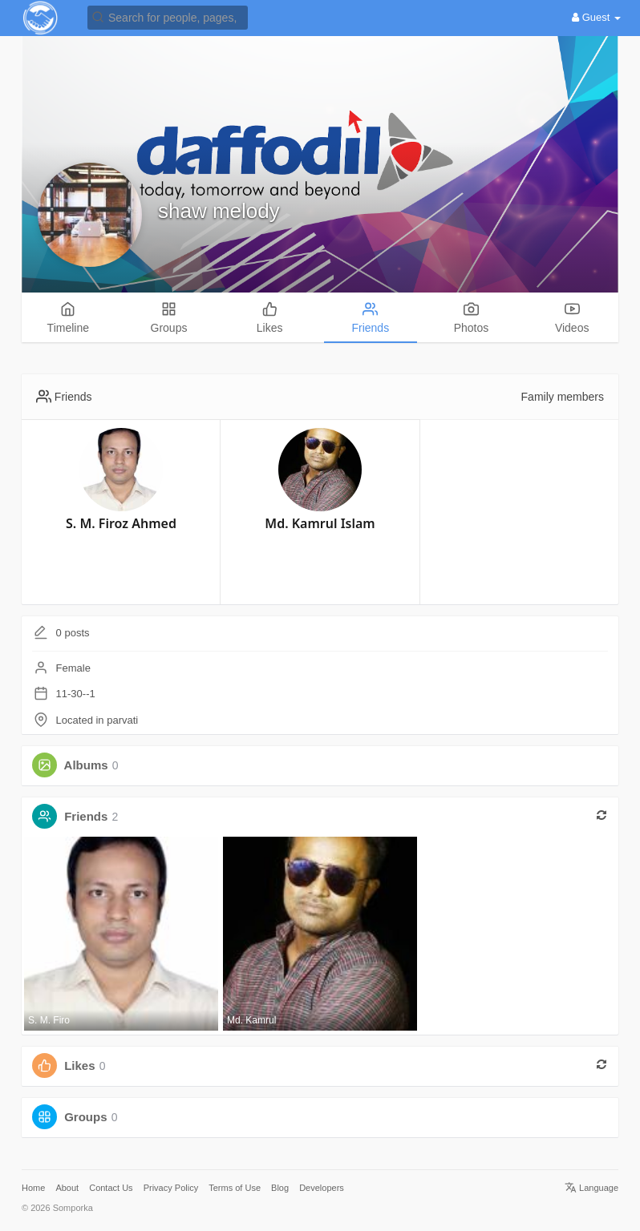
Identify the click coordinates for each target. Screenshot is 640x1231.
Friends (85, 816)
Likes (79, 1065)
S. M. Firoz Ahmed (121, 523)
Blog (280, 1188)
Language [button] (591, 1188)
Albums (86, 765)
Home (33, 1188)
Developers (321, 1188)
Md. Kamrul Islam (320, 523)
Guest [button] (596, 17)
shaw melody (219, 211)
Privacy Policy (171, 1188)
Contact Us (110, 1188)
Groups (85, 1117)
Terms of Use (235, 1188)
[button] (167, 16)
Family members (562, 396)
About (67, 1188)
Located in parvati (97, 720)
